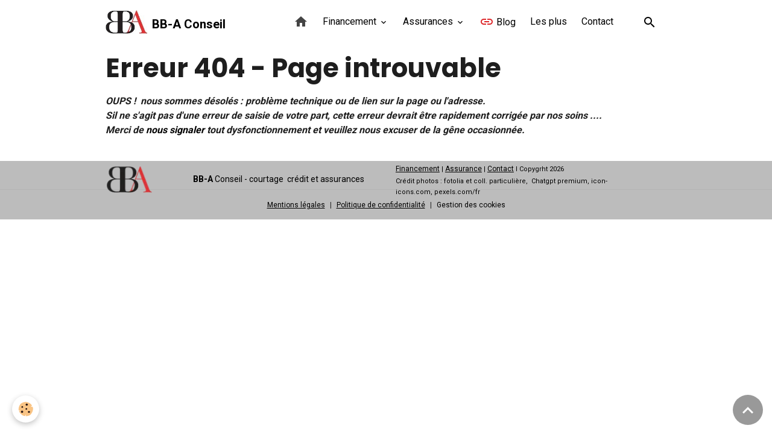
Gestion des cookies (471, 205)
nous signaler (175, 130)
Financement (351, 21)
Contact (597, 21)
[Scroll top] (748, 410)
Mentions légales (296, 205)
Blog (497, 21)
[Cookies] (25, 409)
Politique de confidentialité (381, 205)
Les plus (548, 21)
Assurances (429, 21)
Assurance (463, 169)
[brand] (166, 22)
